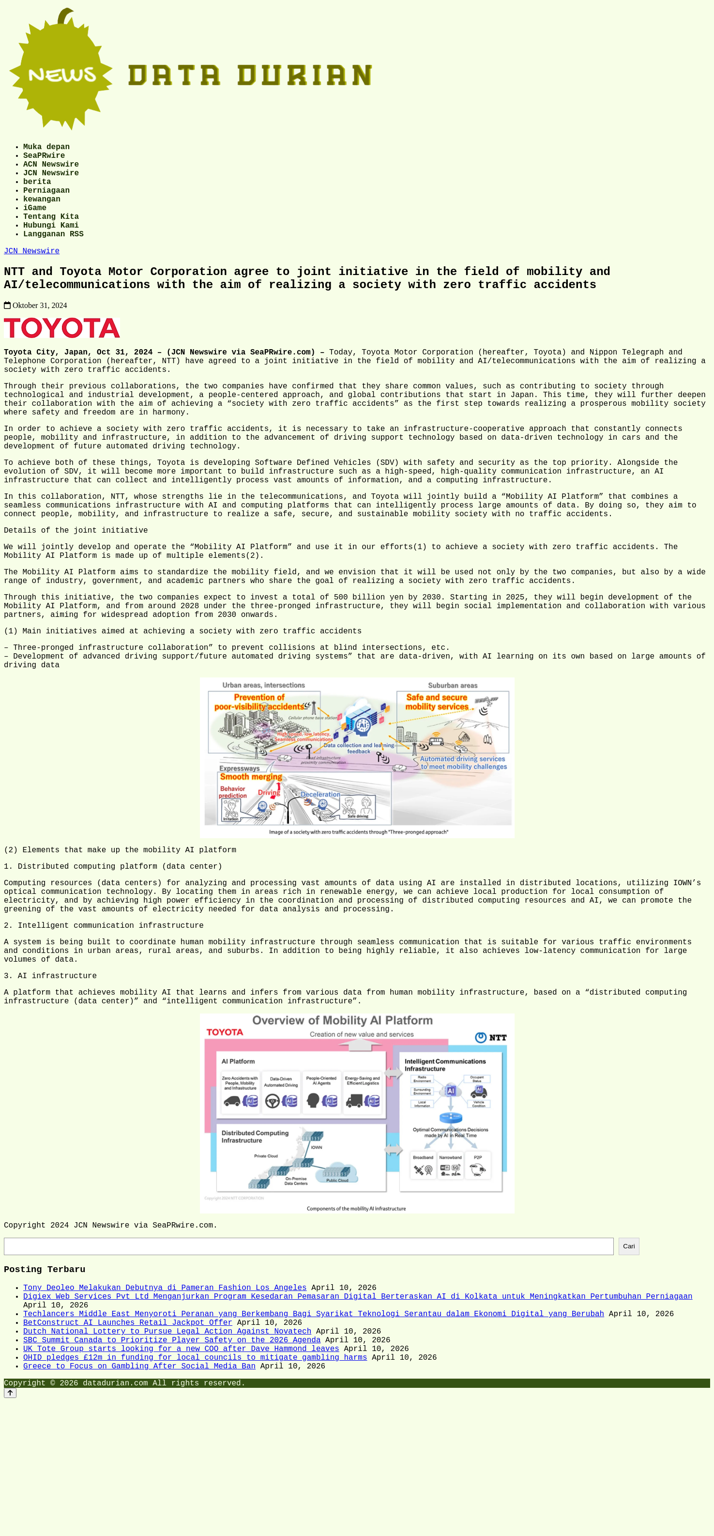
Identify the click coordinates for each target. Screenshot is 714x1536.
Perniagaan (46, 201)
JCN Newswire (51, 180)
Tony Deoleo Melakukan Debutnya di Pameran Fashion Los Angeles (165, 1402)
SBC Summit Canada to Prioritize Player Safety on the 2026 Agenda (171, 1466)
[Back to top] (10, 1527)
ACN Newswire (51, 169)
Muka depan (46, 148)
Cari (629, 1357)
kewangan (42, 212)
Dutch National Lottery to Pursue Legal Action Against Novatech (167, 1455)
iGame (34, 222)
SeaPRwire (44, 159)
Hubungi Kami (51, 244)
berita (37, 190)
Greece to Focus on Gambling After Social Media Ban (139, 1498)
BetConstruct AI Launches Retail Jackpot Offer (127, 1445)
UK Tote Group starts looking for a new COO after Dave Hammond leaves (181, 1477)
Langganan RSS (53, 254)
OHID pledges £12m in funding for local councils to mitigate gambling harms (195, 1487)
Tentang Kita (51, 233)
